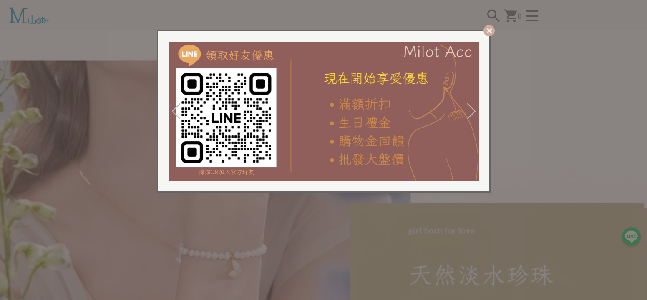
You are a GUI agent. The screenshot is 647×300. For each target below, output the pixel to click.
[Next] (471, 111)
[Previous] (176, 111)
